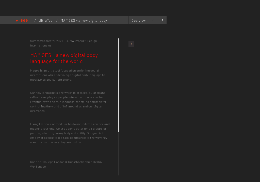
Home (22, 20)
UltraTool (46, 20)
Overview (139, 20)
